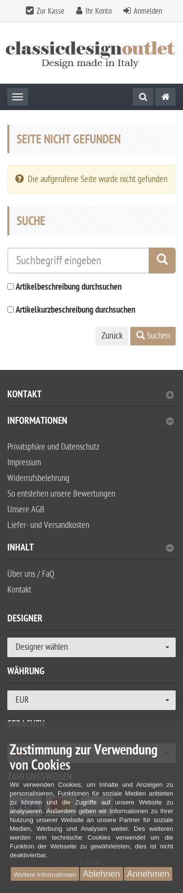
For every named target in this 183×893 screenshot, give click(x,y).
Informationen (90, 422)
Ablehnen (101, 874)
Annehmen (148, 874)
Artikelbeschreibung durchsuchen (69, 287)
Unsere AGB (25, 509)
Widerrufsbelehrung (38, 478)
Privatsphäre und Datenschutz (53, 447)
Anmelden (148, 11)
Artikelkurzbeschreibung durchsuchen (75, 310)
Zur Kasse (50, 11)
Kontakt (90, 395)
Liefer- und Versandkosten (48, 525)
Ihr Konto (98, 11)
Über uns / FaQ (30, 574)
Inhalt (90, 549)
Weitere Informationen (45, 874)
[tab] (91, 398)
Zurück (112, 336)
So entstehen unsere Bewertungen (61, 494)
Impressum (24, 463)
